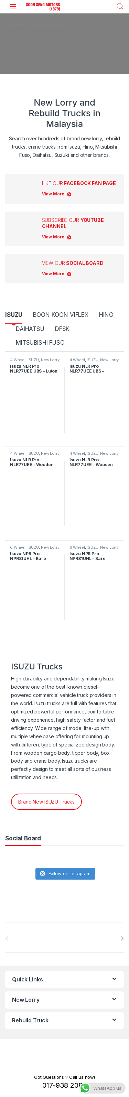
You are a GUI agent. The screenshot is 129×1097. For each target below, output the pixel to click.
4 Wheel (17, 359)
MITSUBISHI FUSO (40, 342)
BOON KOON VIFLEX (60, 314)
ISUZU (13, 314)
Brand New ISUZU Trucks (46, 802)
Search (120, 6)
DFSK (62, 328)
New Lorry (50, 359)
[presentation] (122, 938)
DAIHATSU (30, 328)
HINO (106, 314)
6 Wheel (17, 547)
